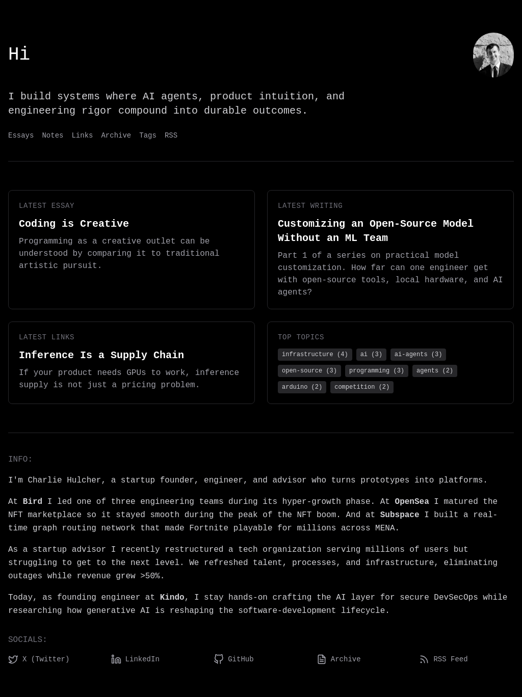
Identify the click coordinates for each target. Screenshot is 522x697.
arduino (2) (302, 387)
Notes (52, 135)
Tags (147, 135)
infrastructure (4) (315, 354)
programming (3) (376, 370)
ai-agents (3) (418, 354)
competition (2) (361, 387)
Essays (21, 135)
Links (82, 135)
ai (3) (371, 354)
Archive (116, 135)
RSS (171, 135)
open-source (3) (309, 370)
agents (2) (434, 370)
